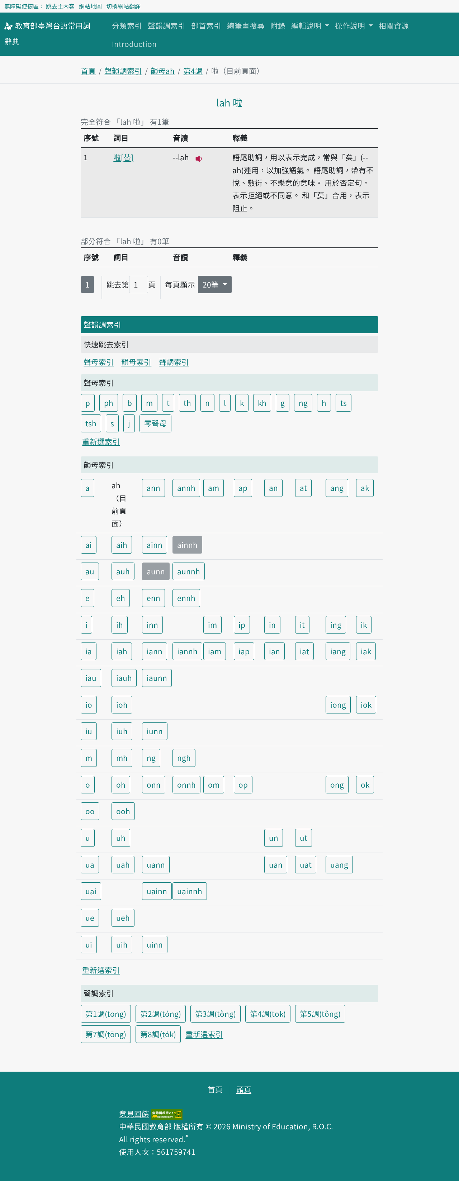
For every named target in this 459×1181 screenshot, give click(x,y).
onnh (186, 784)
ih (119, 624)
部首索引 (206, 25)
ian (274, 651)
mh (122, 757)
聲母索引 (99, 361)
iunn (155, 731)
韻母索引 (136, 361)
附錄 (277, 25)
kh (262, 402)
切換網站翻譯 (123, 6)
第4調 (193, 70)
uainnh (189, 891)
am (213, 487)
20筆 (212, 284)
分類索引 (127, 25)
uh (121, 837)
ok (365, 784)
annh (186, 487)
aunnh (188, 571)
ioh (122, 704)
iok (366, 704)
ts (343, 402)
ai (88, 544)
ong (337, 784)
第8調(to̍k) (158, 1034)
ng (303, 402)
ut (303, 837)
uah (123, 864)
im (212, 624)
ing (335, 624)
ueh (123, 917)
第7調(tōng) (105, 1034)
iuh (122, 731)
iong (338, 704)
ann (153, 487)
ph (108, 402)
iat (304, 651)
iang (338, 651)
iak (366, 651)
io (88, 704)
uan (276, 864)
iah (121, 651)
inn (152, 624)
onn (154, 784)
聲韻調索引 (166, 25)
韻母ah (163, 70)
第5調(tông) (320, 1013)
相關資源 (394, 25)
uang (339, 864)
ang (337, 487)
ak (365, 487)
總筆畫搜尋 (246, 25)
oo (90, 811)
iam (214, 651)
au (89, 571)
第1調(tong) (105, 1013)
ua (89, 864)
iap (244, 651)
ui (88, 944)
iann (154, 651)
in (272, 624)
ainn (154, 544)
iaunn (157, 677)
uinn (155, 944)
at (303, 487)
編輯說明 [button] (307, 25)
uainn (157, 891)
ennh (186, 597)
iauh (124, 677)
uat (306, 864)
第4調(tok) (268, 1013)
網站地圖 (90, 6)
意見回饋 (134, 1113)
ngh (184, 757)
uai (90, 891)
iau (90, 677)
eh (120, 597)
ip (241, 624)
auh (123, 571)
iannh (187, 651)
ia (88, 651)
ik (364, 624)
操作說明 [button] (351, 25)
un (273, 837)
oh (121, 784)
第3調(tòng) (215, 1013)
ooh (123, 811)
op (243, 784)
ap (242, 487)
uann (156, 864)
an (273, 487)
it (302, 624)
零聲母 (155, 423)
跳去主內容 (60, 6)
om (213, 784)
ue (89, 917)
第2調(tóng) (160, 1013)
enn (153, 597)
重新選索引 (101, 441)
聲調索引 (174, 361)
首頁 (88, 70)
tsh (90, 423)
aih (121, 544)
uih (122, 944)
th (187, 402)
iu (88, 731)
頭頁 (243, 1089)
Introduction (134, 43)
